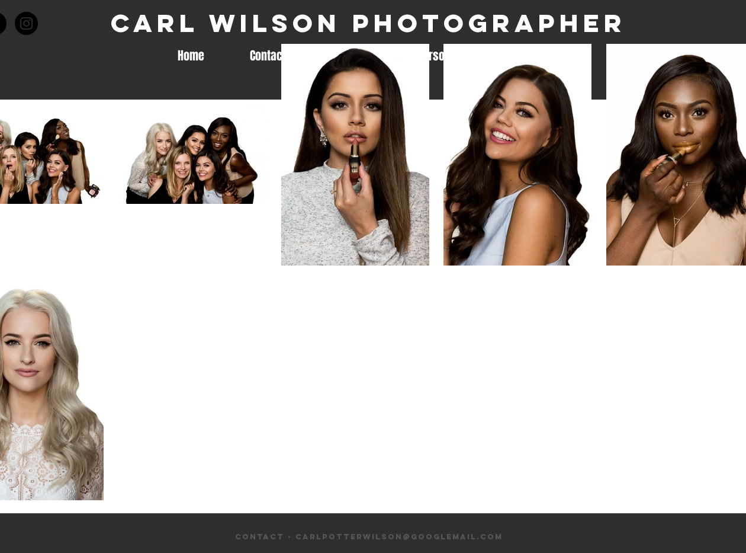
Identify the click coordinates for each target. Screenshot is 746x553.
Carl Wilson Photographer (368, 23)
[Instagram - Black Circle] (26, 23)
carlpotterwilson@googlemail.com (399, 536)
